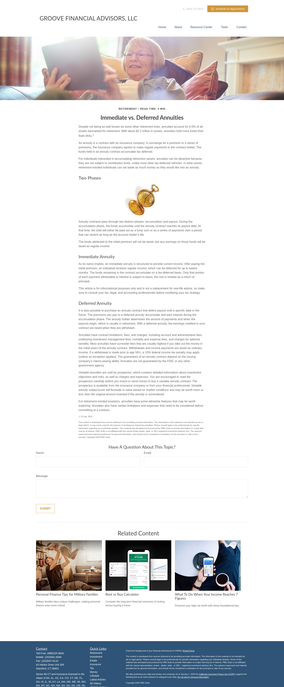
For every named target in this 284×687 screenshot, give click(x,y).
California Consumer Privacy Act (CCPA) (217, 674)
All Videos (95, 683)
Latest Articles (98, 679)
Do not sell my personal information (193, 677)
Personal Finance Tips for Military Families (67, 594)
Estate (93, 660)
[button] (162, 27)
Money (94, 672)
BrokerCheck (188, 651)
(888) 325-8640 (193, 8)
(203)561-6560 (53, 657)
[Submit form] (45, 508)
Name (40, 452)
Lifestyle (94, 675)
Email (147, 452)
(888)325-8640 (55, 653)
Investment (96, 656)
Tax (92, 668)
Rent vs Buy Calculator (122, 594)
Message (42, 476)
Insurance (95, 664)
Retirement (96, 652)
